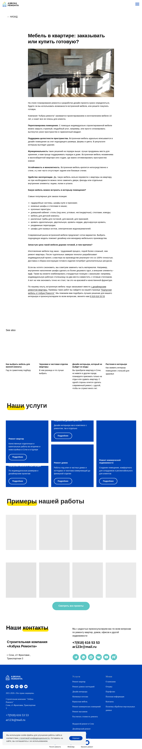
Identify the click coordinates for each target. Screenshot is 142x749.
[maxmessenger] (16, 686)
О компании (111, 682)
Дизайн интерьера (79, 692)
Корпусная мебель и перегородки (25, 466)
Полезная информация (115, 697)
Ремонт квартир (16, 439)
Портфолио (110, 692)
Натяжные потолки (80, 697)
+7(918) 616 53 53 (86, 642)
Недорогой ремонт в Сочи (83, 724)
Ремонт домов (61, 463)
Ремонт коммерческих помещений (86, 707)
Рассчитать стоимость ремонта (85, 717)
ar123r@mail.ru (84, 647)
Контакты (110, 702)
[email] (26, 686)
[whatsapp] (7, 686)
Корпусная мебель (80, 702)
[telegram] (12, 686)
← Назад (12, 17)
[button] (87, 744)
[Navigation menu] (137, 4)
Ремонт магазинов (79, 712)
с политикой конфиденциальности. (34, 738)
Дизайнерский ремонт (81, 729)
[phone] (21, 686)
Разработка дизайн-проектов (68, 420)
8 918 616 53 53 (97, 296)
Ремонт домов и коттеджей (83, 687)
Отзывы (109, 687)
